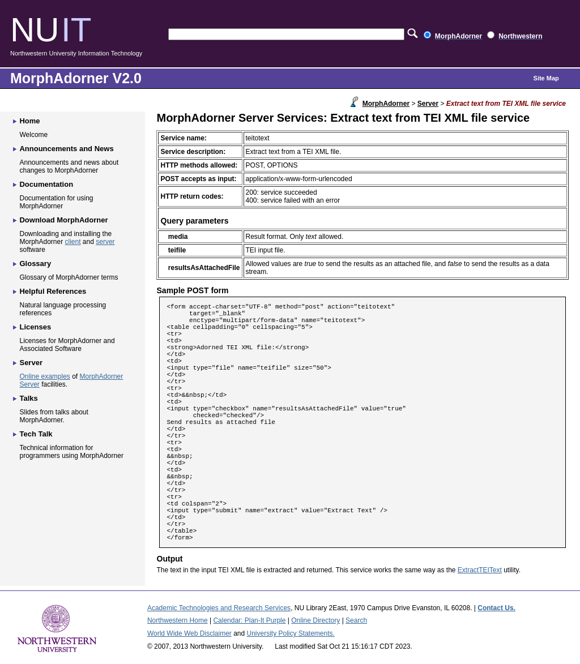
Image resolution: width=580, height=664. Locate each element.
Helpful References (52, 291)
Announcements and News (66, 148)
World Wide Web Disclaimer (189, 633)
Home (29, 121)
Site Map (546, 78)
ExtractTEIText (480, 570)
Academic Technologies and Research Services (219, 608)
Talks (28, 398)
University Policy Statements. (291, 633)
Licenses (35, 327)
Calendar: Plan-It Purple (249, 620)
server (105, 242)
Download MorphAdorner (63, 220)
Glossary (35, 263)
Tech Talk (35, 434)
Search (356, 620)
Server (427, 104)
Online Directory (315, 620)
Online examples (44, 376)
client (73, 242)
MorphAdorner (386, 104)
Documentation (46, 184)
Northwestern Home (177, 620)
